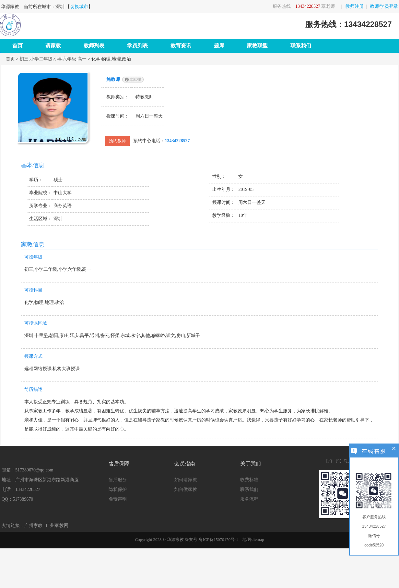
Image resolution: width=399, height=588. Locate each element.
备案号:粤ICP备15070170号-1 (211, 539)
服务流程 (249, 499)
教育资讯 (180, 45)
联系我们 (300, 45)
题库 (219, 45)
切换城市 (79, 6)
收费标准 (249, 479)
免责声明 (118, 499)
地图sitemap (253, 539)
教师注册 (355, 6)
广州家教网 (57, 525)
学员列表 (137, 45)
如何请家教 (185, 479)
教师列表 (94, 45)
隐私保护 (118, 489)
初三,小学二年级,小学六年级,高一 (53, 58)
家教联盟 (257, 45)
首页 (17, 45)
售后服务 (118, 479)
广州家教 (33, 525)
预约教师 (116, 140)
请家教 (53, 45)
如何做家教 (185, 489)
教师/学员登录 (384, 6)
